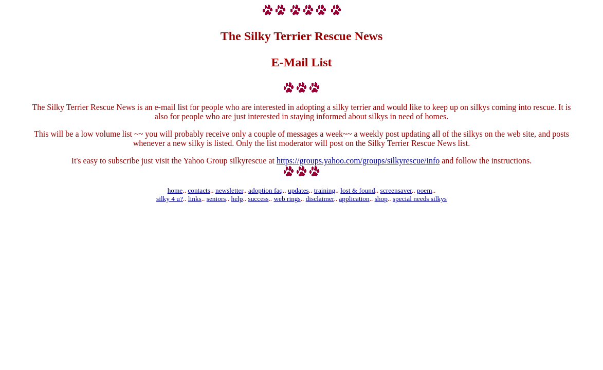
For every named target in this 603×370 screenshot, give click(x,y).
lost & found (357, 190)
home (175, 190)
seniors (216, 198)
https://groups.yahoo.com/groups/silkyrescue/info (358, 160)
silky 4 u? (169, 198)
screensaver (396, 190)
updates (298, 190)
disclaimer (320, 198)
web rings (286, 198)
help (237, 198)
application (354, 198)
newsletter (229, 190)
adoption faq (265, 190)
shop (381, 198)
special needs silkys (420, 198)
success (258, 198)
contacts (199, 190)
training (324, 190)
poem (424, 190)
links (195, 198)
